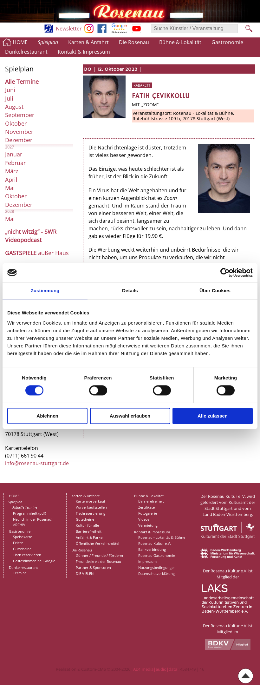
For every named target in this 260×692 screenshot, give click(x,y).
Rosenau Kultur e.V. (154, 543)
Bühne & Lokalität (180, 42)
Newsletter (69, 28)
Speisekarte (22, 536)
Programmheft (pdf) (29, 513)
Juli (9, 98)
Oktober (16, 123)
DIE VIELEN (85, 573)
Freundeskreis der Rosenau (98, 561)
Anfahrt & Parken (90, 537)
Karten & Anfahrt (88, 42)
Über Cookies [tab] (215, 290)
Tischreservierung (90, 513)
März (11, 171)
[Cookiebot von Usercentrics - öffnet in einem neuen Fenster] (225, 272)
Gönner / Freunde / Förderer (100, 555)
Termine (20, 572)
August (14, 106)
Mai (10, 188)
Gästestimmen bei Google (34, 560)
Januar (13, 154)
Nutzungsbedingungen (157, 567)
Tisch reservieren (27, 554)
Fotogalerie (147, 513)
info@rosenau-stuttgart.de (37, 463)
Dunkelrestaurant (26, 51)
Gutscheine (22, 548)
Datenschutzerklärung (156, 573)
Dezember (18, 140)
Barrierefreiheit (88, 531)
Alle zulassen (213, 415)
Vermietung (148, 525)
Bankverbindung (152, 549)
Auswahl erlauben (130, 415)
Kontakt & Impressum (84, 51)
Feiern (18, 542)
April (11, 179)
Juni (10, 90)
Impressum (147, 561)
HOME (20, 42)
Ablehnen (47, 415)
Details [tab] (130, 290)
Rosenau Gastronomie (156, 555)
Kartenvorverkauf (90, 501)
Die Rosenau (134, 42)
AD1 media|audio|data (155, 669)
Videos (143, 519)
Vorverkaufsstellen (91, 507)
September (19, 115)
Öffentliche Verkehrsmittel (97, 543)
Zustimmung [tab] (45, 290)
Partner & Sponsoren (93, 567)
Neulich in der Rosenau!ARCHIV (32, 522)
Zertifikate (146, 507)
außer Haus (37, 253)
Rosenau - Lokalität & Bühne (161, 537)
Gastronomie (227, 42)
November (19, 131)
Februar (15, 163)
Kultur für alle (87, 525)
